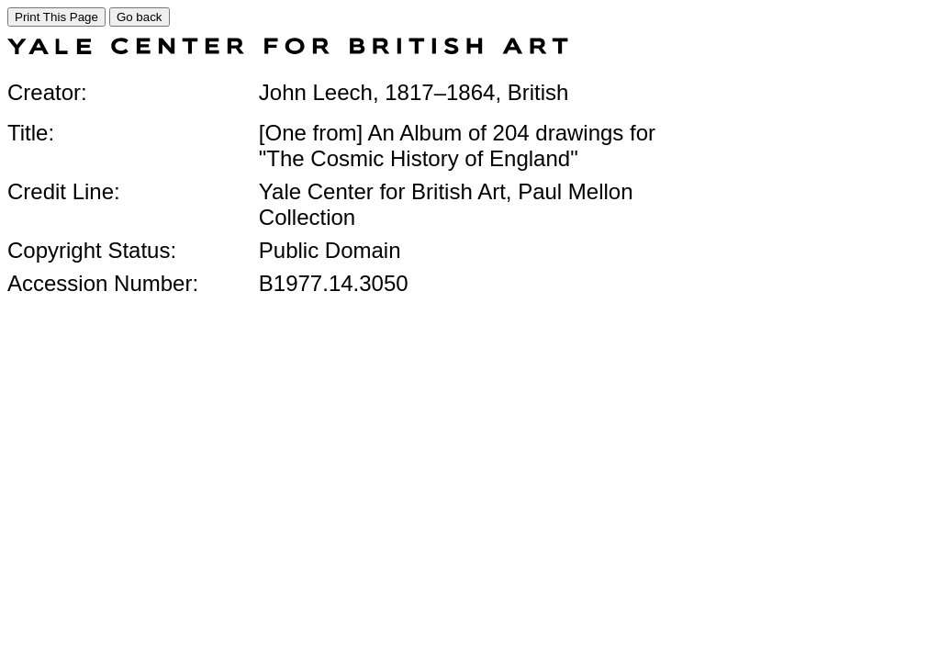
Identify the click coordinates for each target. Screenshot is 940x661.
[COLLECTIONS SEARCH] (287, 49)
